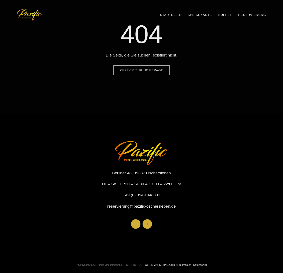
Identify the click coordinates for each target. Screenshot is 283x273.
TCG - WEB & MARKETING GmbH (156, 264)
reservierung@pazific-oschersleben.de (141, 206)
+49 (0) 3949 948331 (141, 195)
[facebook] (135, 224)
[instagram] (147, 224)
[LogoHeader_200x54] (29, 11)
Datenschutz (200, 264)
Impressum (184, 264)
